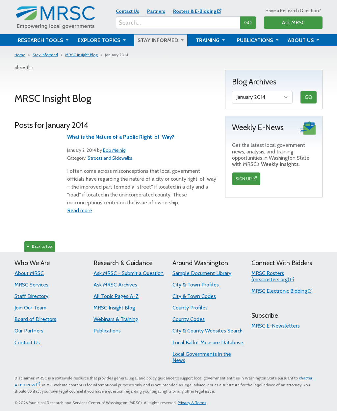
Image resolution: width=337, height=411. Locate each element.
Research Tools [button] (41, 40)
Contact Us (127, 11)
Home (19, 54)
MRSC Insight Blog (81, 54)
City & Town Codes (194, 296)
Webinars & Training (115, 319)
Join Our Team (30, 308)
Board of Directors (35, 319)
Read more (79, 210)
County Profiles (190, 308)
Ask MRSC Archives (115, 285)
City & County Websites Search (207, 331)
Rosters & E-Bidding (194, 11)
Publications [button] (255, 40)
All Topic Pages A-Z (116, 296)
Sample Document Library (201, 273)
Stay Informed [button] (159, 40)
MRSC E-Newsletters (275, 326)
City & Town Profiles (195, 285)
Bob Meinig (114, 150)
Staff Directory (31, 296)
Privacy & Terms (192, 402)
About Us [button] (301, 40)
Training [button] (208, 40)
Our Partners (28, 331)
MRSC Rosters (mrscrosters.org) (270, 276)
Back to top (39, 246)
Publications (107, 331)
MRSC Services (31, 285)
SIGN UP (244, 178)
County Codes (188, 319)
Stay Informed (45, 54)
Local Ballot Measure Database (207, 342)
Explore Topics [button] (100, 40)
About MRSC (29, 273)
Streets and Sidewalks (110, 158)
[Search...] (178, 22)
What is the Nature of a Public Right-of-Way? (120, 137)
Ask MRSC (293, 22)
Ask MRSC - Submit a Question (128, 273)
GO (248, 22)
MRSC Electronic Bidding (279, 291)
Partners (156, 11)
